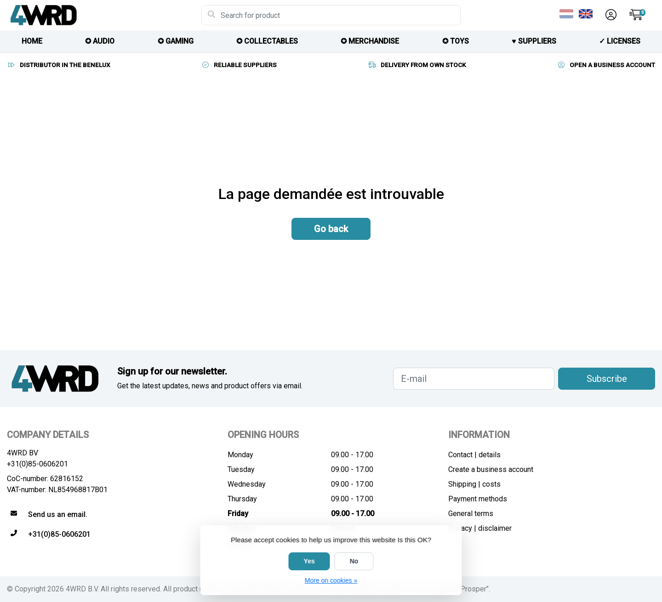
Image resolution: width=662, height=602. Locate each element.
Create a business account (490, 469)
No (354, 561)
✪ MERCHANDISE (370, 41)
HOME (32, 41)
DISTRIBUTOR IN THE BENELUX (58, 64)
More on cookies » (331, 580)
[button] (609, 15)
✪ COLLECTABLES (267, 41)
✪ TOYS (455, 41)
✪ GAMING (176, 41)
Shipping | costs (474, 484)
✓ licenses (619, 41)
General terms (470, 513)
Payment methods (477, 498)
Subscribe (607, 378)
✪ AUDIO (99, 41)
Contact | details (474, 454)
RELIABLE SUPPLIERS (239, 64)
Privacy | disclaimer (480, 528)
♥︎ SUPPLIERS (534, 41)
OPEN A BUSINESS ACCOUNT (606, 64)
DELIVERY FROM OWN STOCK (417, 64)
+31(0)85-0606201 (37, 464)
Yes (309, 561)
